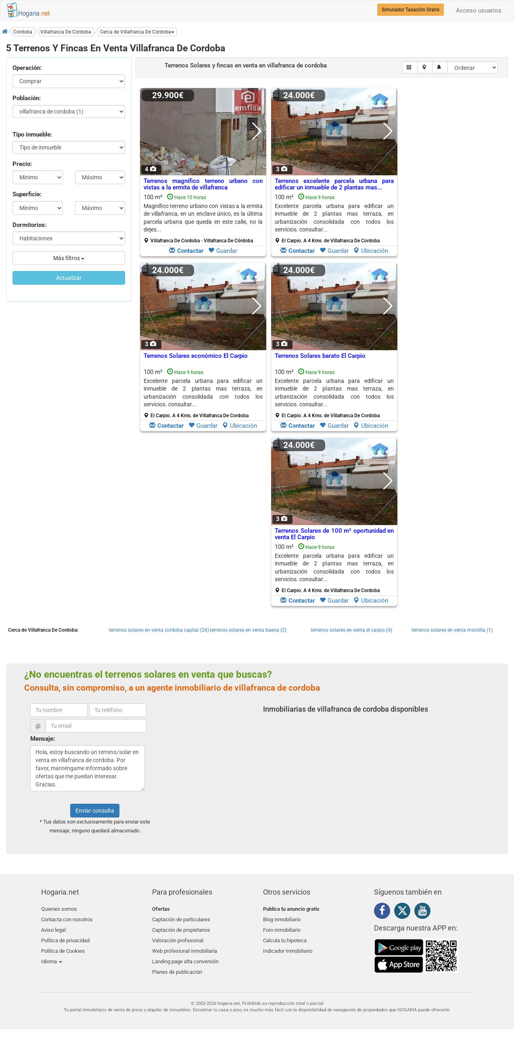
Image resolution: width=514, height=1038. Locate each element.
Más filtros (68, 258)
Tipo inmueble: (32, 134)
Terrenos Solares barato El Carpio (320, 355)
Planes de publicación (177, 966)
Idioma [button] (51, 957)
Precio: (22, 164)
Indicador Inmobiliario (287, 947)
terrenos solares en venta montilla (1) (452, 630)
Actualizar (68, 278)
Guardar (222, 250)
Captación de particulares (181, 919)
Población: (27, 98)
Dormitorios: (29, 225)
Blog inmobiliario (282, 919)
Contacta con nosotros (67, 919)
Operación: (27, 67)
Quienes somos (59, 909)
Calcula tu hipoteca (285, 938)
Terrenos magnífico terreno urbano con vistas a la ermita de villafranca (203, 184)
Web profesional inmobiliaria (184, 947)
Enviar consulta (94, 810)
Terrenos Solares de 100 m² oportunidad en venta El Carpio (334, 534)
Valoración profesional (177, 938)
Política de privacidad (65, 938)
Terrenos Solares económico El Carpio (196, 355)
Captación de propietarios (181, 928)
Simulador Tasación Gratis (410, 10)
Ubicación (370, 250)
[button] (137, 31)
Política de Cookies (63, 947)
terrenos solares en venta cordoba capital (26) (159, 630)
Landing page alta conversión (185, 957)
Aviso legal (53, 928)
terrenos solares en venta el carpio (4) (351, 630)
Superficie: (27, 194)
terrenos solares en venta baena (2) (248, 630)
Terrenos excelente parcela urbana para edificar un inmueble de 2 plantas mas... (334, 184)
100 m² (203, 218)
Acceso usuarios (478, 10)
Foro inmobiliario (282, 928)
